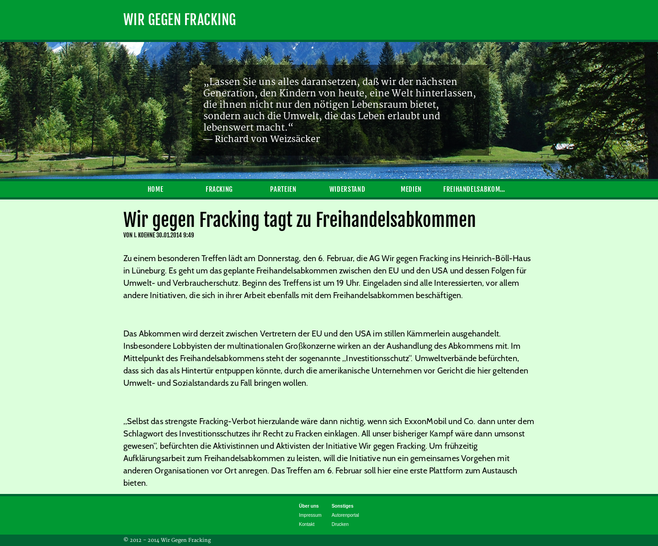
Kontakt (306, 524)
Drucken (340, 524)
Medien (411, 189)
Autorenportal (345, 515)
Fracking (219, 189)
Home (156, 189)
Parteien (283, 189)
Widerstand (347, 189)
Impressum (310, 515)
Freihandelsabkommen (475, 189)
